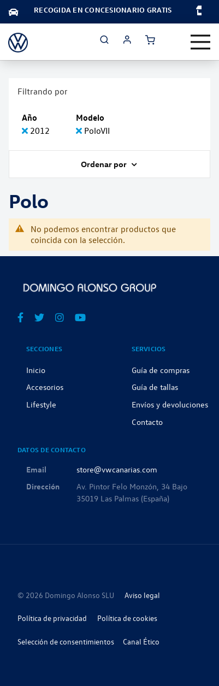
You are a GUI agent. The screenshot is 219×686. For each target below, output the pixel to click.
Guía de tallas (155, 387)
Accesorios (44, 387)
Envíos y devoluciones (170, 404)
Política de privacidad (52, 618)
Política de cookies (127, 618)
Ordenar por (104, 164)
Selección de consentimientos (65, 641)
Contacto (147, 422)
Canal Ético (141, 641)
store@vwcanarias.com (116, 469)
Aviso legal (142, 595)
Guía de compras (161, 370)
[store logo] (18, 41)
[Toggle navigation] (200, 42)
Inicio (35, 370)
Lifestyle (41, 404)
